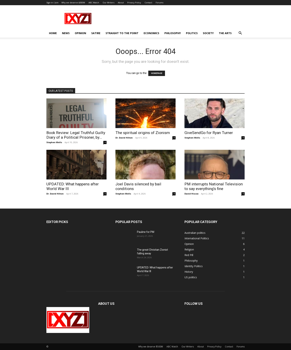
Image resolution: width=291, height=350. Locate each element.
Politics (192, 33)
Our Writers (108, 2)
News (66, 33)
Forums (159, 2)
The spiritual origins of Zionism (142, 133)
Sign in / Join (52, 2)
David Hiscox (191, 193)
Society (208, 33)
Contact (148, 2)
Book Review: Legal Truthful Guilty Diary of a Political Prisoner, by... (75, 135)
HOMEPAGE (156, 73)
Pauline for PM (145, 231)
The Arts (225, 33)
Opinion (80, 33)
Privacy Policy (134, 2)
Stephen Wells (54, 142)
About (121, 2)
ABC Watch (94, 2)
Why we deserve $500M (73, 2)
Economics (151, 33)
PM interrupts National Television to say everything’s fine (213, 186)
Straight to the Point (122, 33)
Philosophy (172, 33)
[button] (240, 33)
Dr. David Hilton (124, 137)
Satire (95, 33)
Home (53, 33)
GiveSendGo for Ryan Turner (208, 133)
